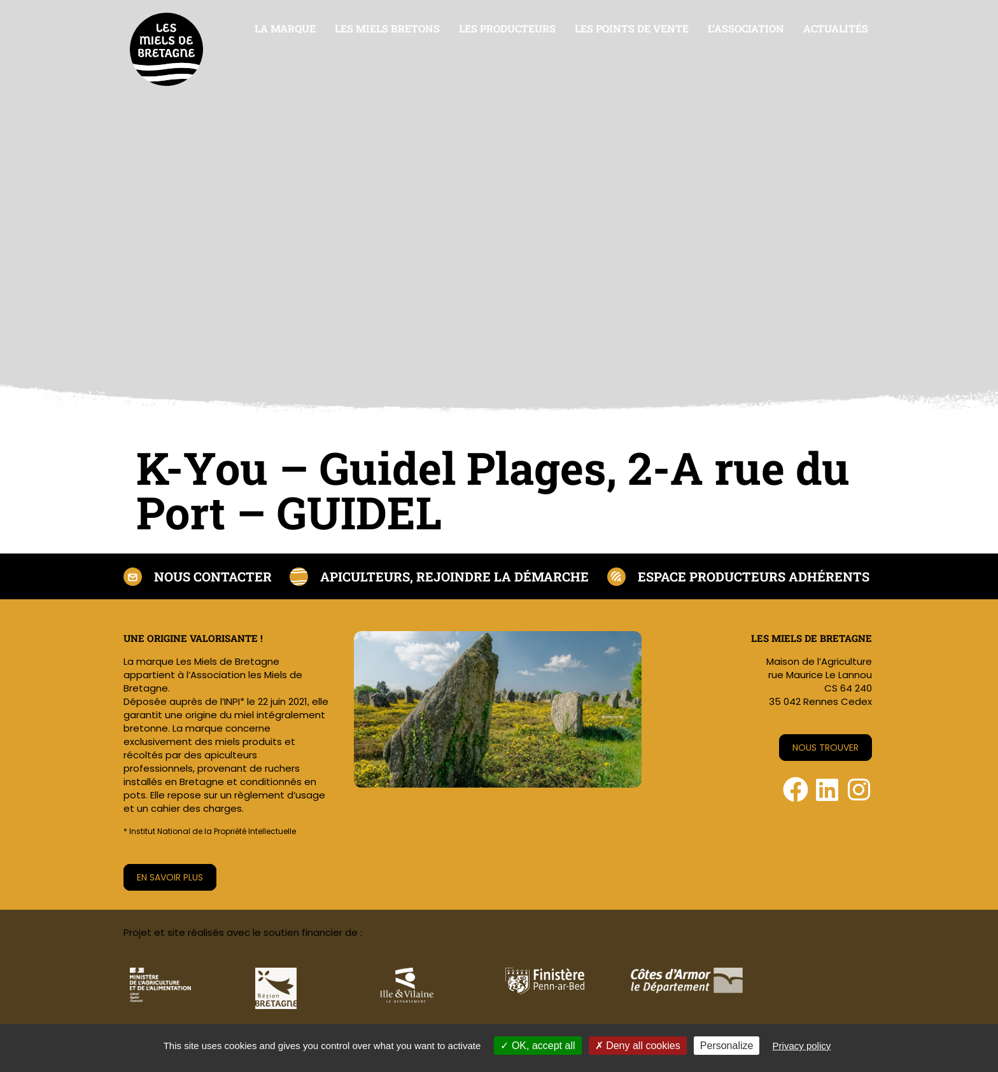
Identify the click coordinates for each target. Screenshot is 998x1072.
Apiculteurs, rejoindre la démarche (454, 576)
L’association (746, 28)
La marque (285, 28)
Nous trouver (825, 747)
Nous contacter (213, 576)
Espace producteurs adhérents (753, 576)
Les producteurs (507, 28)
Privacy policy (802, 1045)
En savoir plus (170, 877)
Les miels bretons (387, 28)
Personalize (727, 1045)
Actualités (835, 28)
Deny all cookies (637, 1045)
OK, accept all (537, 1045)
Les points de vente (632, 28)
